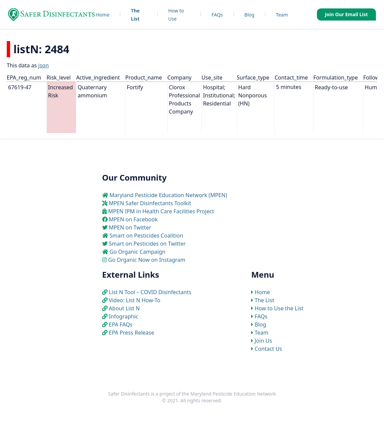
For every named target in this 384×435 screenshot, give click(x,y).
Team (282, 14)
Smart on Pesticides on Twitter (147, 243)
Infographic (123, 316)
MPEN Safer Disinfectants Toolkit (150, 203)
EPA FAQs (120, 324)
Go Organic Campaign (138, 251)
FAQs (217, 14)
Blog (249, 14)
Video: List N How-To (134, 300)
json (43, 65)
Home (103, 14)
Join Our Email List (346, 14)
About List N (124, 308)
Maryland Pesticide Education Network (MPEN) (168, 195)
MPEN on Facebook (133, 219)
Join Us (263, 340)
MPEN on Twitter (130, 227)
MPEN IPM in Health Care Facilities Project (161, 211)
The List (264, 300)
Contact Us (268, 348)
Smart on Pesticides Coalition (146, 235)
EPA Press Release (131, 332)
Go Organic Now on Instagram (146, 259)
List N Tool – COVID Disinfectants (150, 292)
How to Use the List (279, 308)
